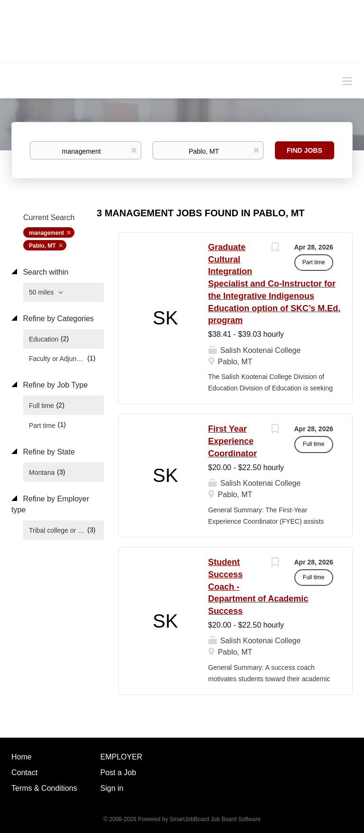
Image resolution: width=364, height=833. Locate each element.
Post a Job (118, 772)
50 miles (42, 292)
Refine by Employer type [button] (50, 504)
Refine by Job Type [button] (54, 385)
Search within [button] (45, 272)
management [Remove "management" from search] (46, 233)
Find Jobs (304, 150)
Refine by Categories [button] (57, 319)
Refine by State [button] (48, 452)
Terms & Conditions (44, 788)
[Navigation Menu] (347, 81)
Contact (24, 772)
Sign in (112, 788)
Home (21, 757)
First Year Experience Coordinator (232, 441)
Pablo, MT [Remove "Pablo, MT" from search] (42, 245)
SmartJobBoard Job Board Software (215, 819)
